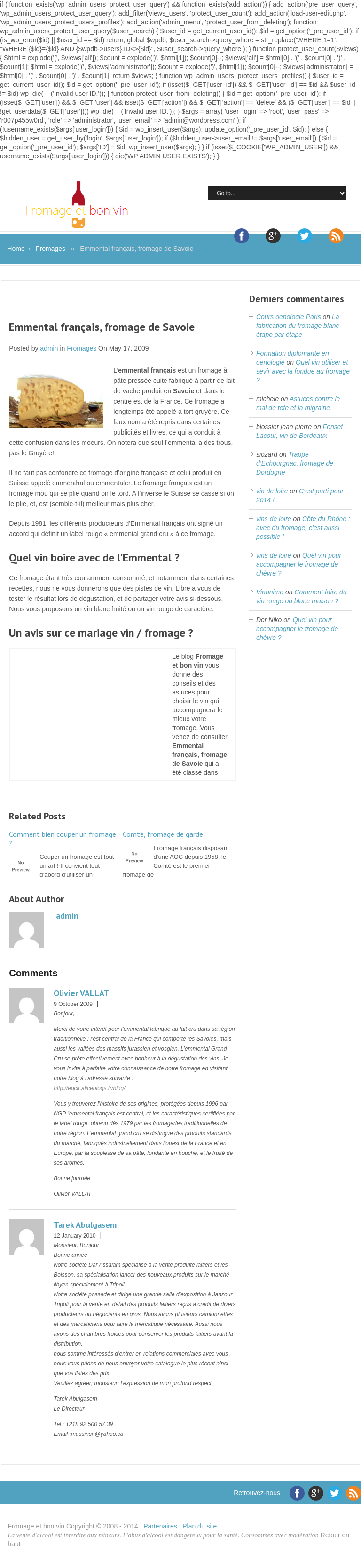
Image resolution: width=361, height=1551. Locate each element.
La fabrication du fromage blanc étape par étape (297, 325)
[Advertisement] (123, 306)
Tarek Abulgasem (85, 1224)
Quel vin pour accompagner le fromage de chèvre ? (298, 564)
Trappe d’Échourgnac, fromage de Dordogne (294, 463)
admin (49, 348)
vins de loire (273, 518)
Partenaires (160, 1526)
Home (15, 248)
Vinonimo (269, 592)
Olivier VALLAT (82, 993)
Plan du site (199, 1526)
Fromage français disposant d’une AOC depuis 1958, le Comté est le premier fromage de (177, 854)
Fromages (50, 248)
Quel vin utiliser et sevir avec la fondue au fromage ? (303, 371)
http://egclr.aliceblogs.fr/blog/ (89, 1088)
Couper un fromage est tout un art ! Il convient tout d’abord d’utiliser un (63, 854)
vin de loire (272, 491)
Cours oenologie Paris (288, 316)
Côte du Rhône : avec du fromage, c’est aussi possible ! (303, 527)
